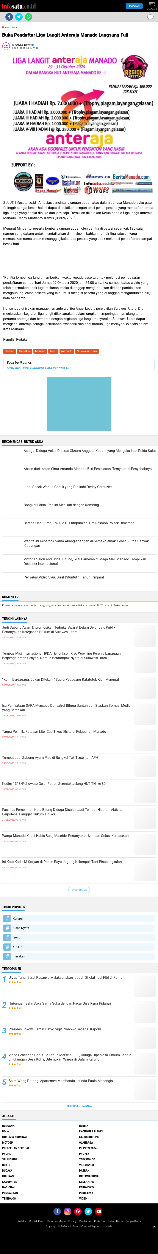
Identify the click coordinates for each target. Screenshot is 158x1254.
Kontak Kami (36, 1221)
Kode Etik (99, 1221)
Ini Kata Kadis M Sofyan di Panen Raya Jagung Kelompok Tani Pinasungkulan (62, 862)
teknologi (9, 1198)
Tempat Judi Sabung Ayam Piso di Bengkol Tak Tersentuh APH (50, 758)
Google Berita (133, 1221)
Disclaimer (85, 1221)
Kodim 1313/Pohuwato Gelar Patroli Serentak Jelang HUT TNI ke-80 (54, 784)
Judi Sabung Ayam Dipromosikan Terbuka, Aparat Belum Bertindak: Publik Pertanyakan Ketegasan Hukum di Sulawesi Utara (58, 629)
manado (66, 351)
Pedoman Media (56, 1221)
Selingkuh (9, 1159)
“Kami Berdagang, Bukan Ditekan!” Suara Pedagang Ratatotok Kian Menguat (60, 679)
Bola (5, 1131)
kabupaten (9, 1181)
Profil (6, 1153)
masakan (19, 956)
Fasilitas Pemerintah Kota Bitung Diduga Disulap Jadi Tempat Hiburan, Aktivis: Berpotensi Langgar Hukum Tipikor (62, 812)
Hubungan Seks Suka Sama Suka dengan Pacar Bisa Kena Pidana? (60, 1003)
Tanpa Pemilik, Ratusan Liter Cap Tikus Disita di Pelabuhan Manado (54, 732)
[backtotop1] (154, 1226)
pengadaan (10, 1193)
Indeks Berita (115, 1221)
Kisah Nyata (21, 928)
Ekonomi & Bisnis (91, 1131)
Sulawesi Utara (87, 351)
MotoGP (7, 1142)
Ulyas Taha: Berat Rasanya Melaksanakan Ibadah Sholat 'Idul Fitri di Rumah (66, 978)
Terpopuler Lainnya (79, 1106)
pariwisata (87, 1187)
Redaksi (22, 1221)
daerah (9, 351)
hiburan (40, 351)
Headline (25, 351)
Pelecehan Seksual (16, 1148)
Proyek (84, 1153)
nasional (8, 1187)
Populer (134, 6)
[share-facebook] (9, 17)
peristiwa (86, 1193)
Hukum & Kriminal (14, 1137)
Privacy (72, 1221)
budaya (7, 1170)
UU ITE (6, 1165)
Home (5, 27)
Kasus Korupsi (89, 1137)
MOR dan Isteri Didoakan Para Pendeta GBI (39, 368)
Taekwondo (87, 1159)
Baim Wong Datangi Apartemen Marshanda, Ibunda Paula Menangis (61, 1081)
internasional (89, 1176)
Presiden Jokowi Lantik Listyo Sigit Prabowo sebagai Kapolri (55, 1029)
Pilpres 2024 (88, 1148)
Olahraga (86, 1142)
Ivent (53, 351)
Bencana (8, 1125)
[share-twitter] (19, 17)
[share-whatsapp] (28, 17)
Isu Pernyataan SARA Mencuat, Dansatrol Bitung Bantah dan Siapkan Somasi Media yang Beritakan (66, 708)
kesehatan (86, 1181)
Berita (83, 1125)
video (83, 1198)
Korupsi (18, 918)
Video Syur (86, 1165)
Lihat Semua (79, 889)
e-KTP (17, 947)
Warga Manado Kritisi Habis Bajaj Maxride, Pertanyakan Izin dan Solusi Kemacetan (65, 836)
